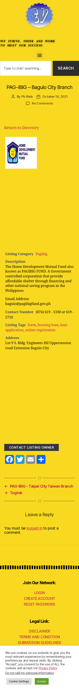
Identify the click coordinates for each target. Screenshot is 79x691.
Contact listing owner (31, 447)
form (32, 325)
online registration (40, 330)
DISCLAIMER (39, 631)
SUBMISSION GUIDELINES (39, 642)
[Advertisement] (39, 209)
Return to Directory (21, 127)
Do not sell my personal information (29, 673)
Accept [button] (41, 681)
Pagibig (41, 254)
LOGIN (39, 593)
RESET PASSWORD (39, 604)
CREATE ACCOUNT (39, 598)
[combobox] (25, 68)
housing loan (47, 325)
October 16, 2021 (55, 97)
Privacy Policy (48, 668)
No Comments (42, 103)
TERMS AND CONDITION (39, 637)
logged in (34, 528)
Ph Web (26, 97)
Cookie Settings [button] (19, 681)
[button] (39, 55)
